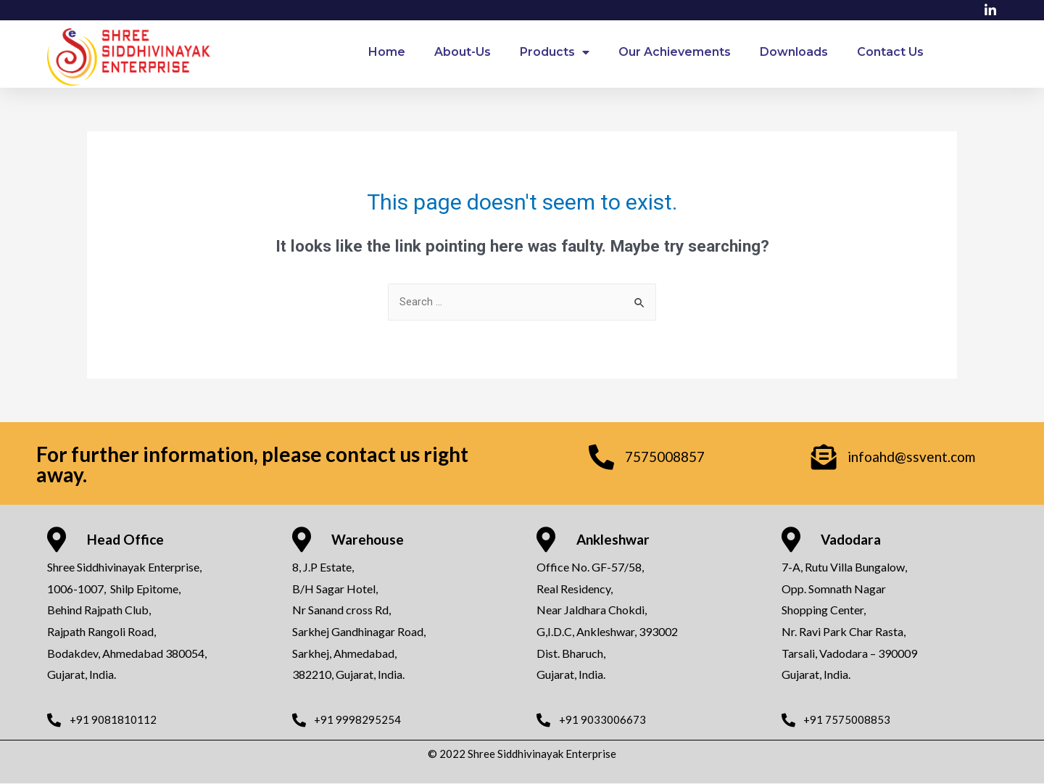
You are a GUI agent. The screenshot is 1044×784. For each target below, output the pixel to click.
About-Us (462, 52)
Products (554, 52)
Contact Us (890, 52)
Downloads (794, 52)
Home (386, 52)
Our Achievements (674, 52)
